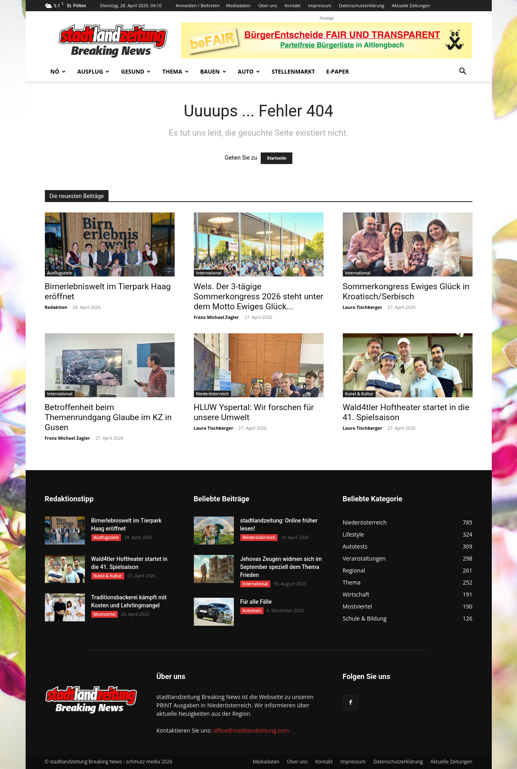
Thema (175, 71)
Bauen (213, 71)
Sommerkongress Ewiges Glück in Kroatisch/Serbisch (406, 291)
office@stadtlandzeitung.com (251, 730)
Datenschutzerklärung (361, 5)
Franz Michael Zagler (216, 317)
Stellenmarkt (293, 71)
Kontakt (293, 5)
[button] (463, 72)
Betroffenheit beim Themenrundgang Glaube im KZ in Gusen (108, 417)
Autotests (252, 610)
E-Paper (337, 71)
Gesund (136, 71)
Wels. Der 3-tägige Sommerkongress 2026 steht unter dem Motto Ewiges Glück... (259, 296)
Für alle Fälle (256, 602)
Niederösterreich (212, 394)
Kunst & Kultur (359, 394)
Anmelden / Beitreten (198, 5)
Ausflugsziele (59, 273)
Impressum (319, 5)
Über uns (267, 5)
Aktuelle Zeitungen (411, 5)
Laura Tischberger (362, 307)
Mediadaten (238, 5)
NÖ (58, 71)
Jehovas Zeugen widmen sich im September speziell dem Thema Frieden (281, 567)
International (208, 273)
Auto (249, 71)
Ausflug (93, 71)
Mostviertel (105, 614)
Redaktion (56, 307)
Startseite (276, 158)
